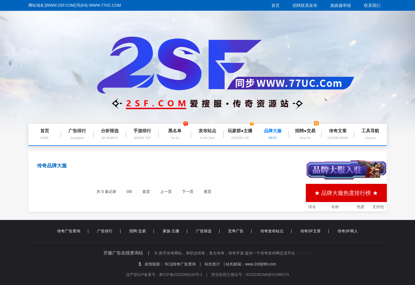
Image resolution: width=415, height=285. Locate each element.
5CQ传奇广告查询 (183, 264)
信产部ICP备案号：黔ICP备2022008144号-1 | (168, 274)
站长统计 (212, 264)
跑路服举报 (340, 5)
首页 (275, 5)
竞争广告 (239, 231)
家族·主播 (175, 231)
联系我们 (372, 5)
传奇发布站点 (275, 231)
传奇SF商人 (348, 231)
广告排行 (109, 231)
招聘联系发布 (305, 5)
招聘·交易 (141, 231)
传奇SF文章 (314, 231)
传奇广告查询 (72, 231)
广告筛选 (207, 231)
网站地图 (304, 253)
